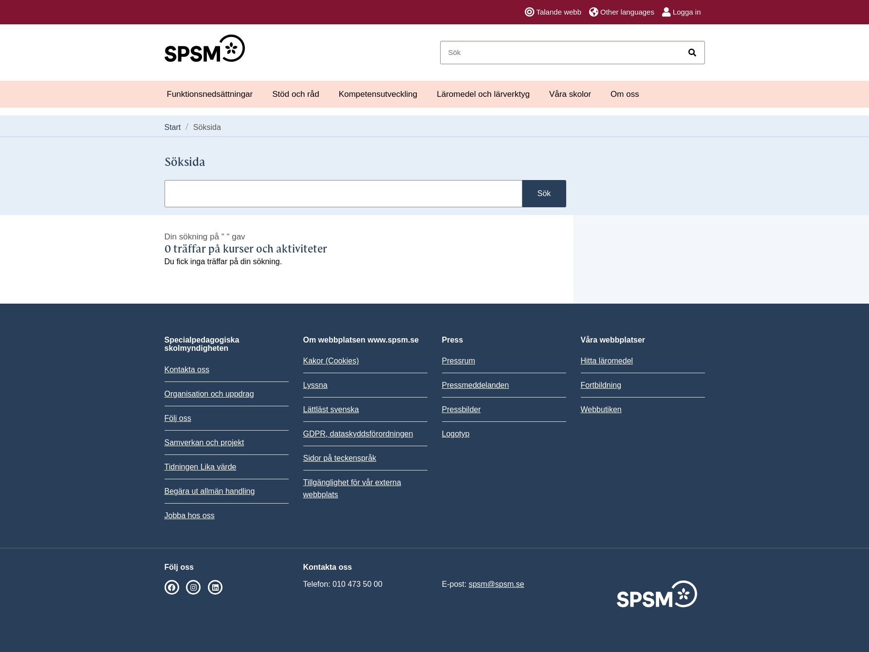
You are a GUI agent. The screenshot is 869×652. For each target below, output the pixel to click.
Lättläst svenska (331, 409)
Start (173, 127)
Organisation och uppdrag (209, 394)
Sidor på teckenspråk (339, 458)
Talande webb (553, 12)
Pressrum (458, 361)
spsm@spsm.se (496, 584)
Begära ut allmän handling (210, 491)
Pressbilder (461, 409)
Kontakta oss (187, 369)
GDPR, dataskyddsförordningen (358, 434)
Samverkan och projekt (204, 442)
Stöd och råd (295, 94)
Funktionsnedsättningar (210, 94)
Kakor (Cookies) (331, 361)
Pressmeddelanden (475, 385)
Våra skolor (570, 94)
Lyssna (315, 385)
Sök (544, 193)
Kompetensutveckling (378, 94)
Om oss (624, 94)
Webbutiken (601, 409)
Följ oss (178, 418)
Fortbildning (601, 385)
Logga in (681, 12)
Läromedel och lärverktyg (483, 94)
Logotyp (456, 434)
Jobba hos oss (190, 515)
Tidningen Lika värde (201, 467)
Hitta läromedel (607, 361)
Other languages (621, 12)
